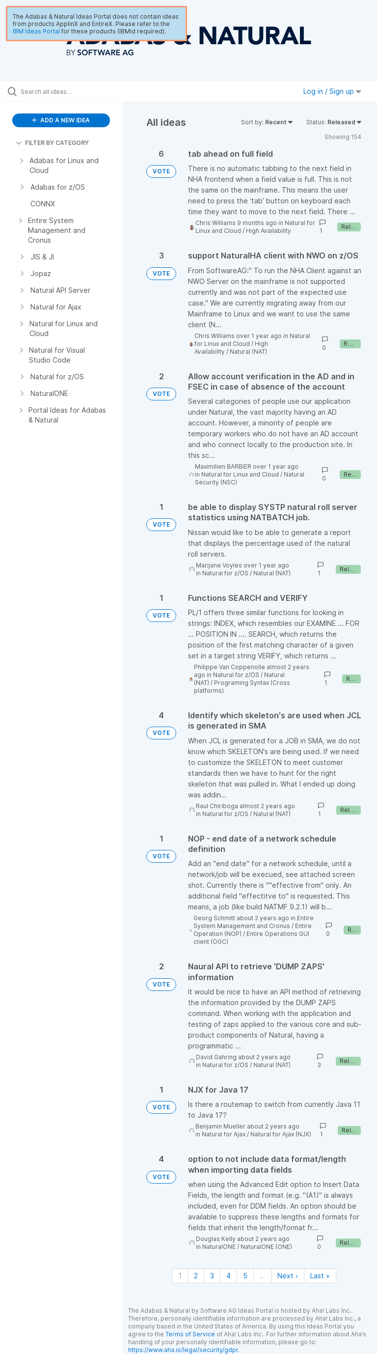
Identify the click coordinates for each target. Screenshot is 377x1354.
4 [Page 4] (228, 1275)
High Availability (268, 230)
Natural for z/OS (225, 573)
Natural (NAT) (248, 351)
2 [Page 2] (196, 1275)
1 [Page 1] (180, 1275)
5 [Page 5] (245, 1275)
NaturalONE (219, 1246)
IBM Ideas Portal (36, 31)
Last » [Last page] (320, 1275)
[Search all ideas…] (66, 91)
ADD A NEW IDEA (61, 120)
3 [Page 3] (212, 1275)
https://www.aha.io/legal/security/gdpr (183, 1350)
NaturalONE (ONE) (266, 1246)
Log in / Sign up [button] (332, 91)
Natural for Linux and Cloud (240, 474)
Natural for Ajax (223, 1134)
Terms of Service (190, 1334)
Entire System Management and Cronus (253, 922)
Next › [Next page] (287, 1275)
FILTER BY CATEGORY (52, 142)
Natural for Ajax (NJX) (280, 1134)
